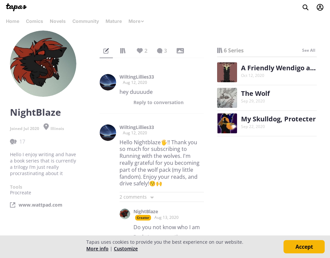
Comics (34, 21)
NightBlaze (145, 212)
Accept (304, 246)
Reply (158, 102)
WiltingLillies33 (137, 77)
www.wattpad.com (40, 205)
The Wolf (255, 93)
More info (97, 248)
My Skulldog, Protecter (278, 118)
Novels (58, 21)
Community (85, 21)
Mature (114, 21)
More (136, 21)
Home (12, 21)
